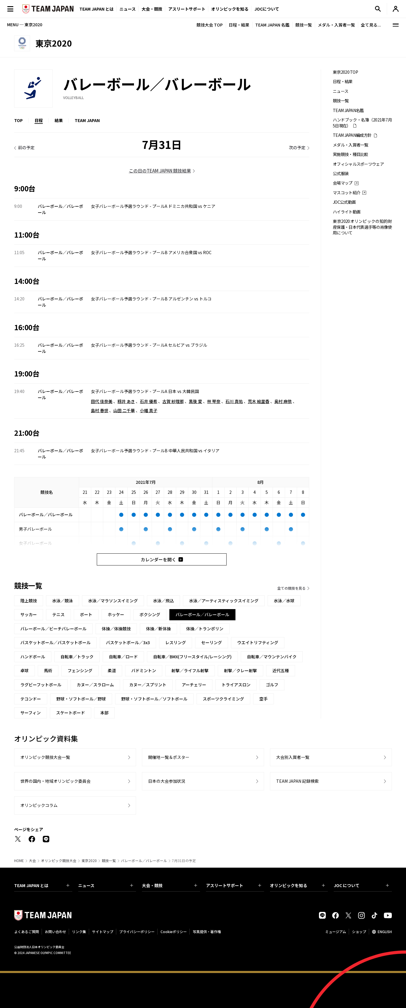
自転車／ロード (123, 657)
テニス (58, 614)
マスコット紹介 (346, 192)
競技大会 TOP (210, 25)
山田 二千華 (124, 410)
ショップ (359, 931)
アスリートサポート (186, 9)
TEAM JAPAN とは (41, 885)
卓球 (24, 670)
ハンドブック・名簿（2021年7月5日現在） (362, 122)
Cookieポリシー (174, 931)
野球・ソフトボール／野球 (81, 699)
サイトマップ (102, 931)
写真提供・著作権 (207, 931)
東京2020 (89, 860)
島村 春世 (99, 410)
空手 (263, 699)
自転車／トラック (77, 657)
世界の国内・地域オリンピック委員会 (55, 781)
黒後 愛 (195, 401)
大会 (32, 860)
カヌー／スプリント (147, 685)
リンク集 (79, 931)
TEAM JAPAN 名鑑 (272, 25)
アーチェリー (194, 685)
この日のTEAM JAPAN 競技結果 (160, 170)
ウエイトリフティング (257, 642)
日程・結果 (239, 25)
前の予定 (26, 147)
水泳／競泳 (62, 601)
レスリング (175, 642)
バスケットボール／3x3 (128, 642)
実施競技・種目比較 (350, 154)
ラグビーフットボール (40, 685)
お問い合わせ (55, 931)
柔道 (112, 670)
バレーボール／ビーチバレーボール (53, 629)
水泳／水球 (284, 601)
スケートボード (70, 713)
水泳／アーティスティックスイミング (223, 601)
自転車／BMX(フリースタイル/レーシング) (192, 657)
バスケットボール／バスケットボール (55, 642)
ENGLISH (385, 931)
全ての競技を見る (291, 588)
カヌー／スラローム (95, 685)
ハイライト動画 (346, 212)
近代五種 (280, 670)
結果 (59, 120)
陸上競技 (28, 601)
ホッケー (116, 614)
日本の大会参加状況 (166, 781)
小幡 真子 (148, 410)
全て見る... (371, 25)
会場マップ (343, 183)
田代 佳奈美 (101, 401)
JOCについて (266, 9)
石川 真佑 (234, 401)
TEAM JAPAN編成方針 (352, 135)
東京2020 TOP (345, 72)
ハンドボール (32, 657)
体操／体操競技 (116, 629)
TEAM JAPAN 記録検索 (297, 781)
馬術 (48, 670)
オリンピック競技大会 (58, 860)
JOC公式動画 (344, 202)
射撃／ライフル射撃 (190, 670)
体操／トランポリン (204, 629)
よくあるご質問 (26, 931)
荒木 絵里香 (258, 401)
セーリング (211, 642)
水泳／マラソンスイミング (113, 601)
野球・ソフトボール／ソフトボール (154, 699)
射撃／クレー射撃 (240, 670)
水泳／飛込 (163, 601)
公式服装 (340, 173)
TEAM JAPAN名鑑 (348, 110)
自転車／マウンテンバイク (272, 657)
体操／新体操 (158, 629)
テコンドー (30, 699)
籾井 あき (126, 401)
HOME (19, 860)
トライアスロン (236, 685)
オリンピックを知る (229, 9)
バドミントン (143, 670)
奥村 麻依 (283, 401)
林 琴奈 (213, 401)
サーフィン (30, 713)
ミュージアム (335, 931)
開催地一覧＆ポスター (168, 757)
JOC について (361, 885)
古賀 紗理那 (173, 401)
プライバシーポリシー (137, 931)
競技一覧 (303, 25)
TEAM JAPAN (87, 120)
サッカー (28, 614)
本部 (104, 713)
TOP (18, 120)
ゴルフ (272, 685)
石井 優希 (148, 401)
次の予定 (297, 147)
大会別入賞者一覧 (292, 757)
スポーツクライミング (223, 699)
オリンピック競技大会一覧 (45, 757)
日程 (39, 120)
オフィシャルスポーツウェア (358, 164)
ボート (86, 614)
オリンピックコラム (39, 805)
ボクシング (150, 614)
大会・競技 (169, 885)
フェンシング (80, 670)
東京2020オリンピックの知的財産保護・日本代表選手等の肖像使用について (362, 227)
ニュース (127, 9)
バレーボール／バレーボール (144, 860)
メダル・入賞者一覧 (336, 25)
